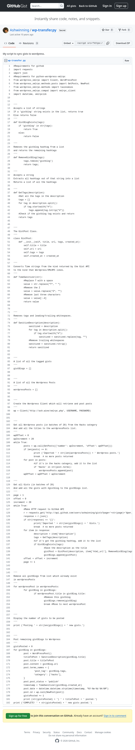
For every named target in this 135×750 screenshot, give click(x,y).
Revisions (29, 43)
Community (68, 732)
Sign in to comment (115, 715)
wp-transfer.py (44, 30)
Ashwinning (19, 30)
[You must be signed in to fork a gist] (124, 29)
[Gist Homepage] (17, 6)
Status (56, 732)
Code (9, 43)
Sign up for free (18, 715)
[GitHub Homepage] (57, 741)
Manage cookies (103, 732)
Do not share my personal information (67, 735)
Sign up (121, 6)
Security (47, 732)
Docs (79, 732)
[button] (108, 43)
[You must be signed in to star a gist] (107, 29)
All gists (71, 6)
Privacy (36, 732)
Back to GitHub (88, 6)
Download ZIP (123, 43)
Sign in (107, 6)
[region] (67, 384)
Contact (88, 732)
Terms (27, 732)
